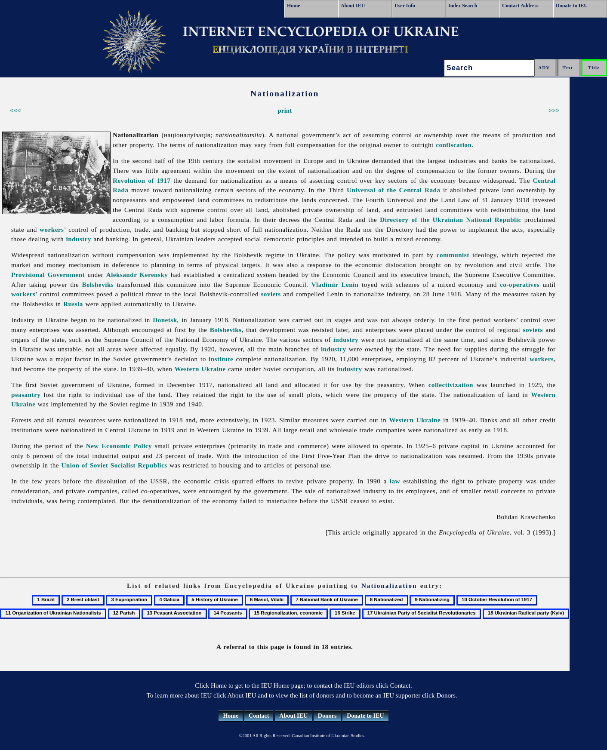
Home (293, 6)
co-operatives (519, 284)
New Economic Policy (119, 445)
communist (453, 254)
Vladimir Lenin (335, 284)
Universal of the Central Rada (393, 190)
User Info (404, 6)
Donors (327, 716)
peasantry (25, 394)
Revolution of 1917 (142, 180)
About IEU (353, 6)
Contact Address (520, 6)
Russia (73, 303)
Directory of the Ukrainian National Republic (450, 219)
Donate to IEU (572, 6)
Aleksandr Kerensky (137, 274)
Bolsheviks (98, 284)
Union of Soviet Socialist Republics (114, 465)
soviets (271, 294)
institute (221, 359)
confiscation (453, 144)
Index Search (462, 6)
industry (78, 239)
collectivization (450, 384)
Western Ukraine (200, 368)
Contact (259, 716)
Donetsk (165, 319)
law (395, 481)
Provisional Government (48, 274)
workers (52, 229)
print (284, 110)
